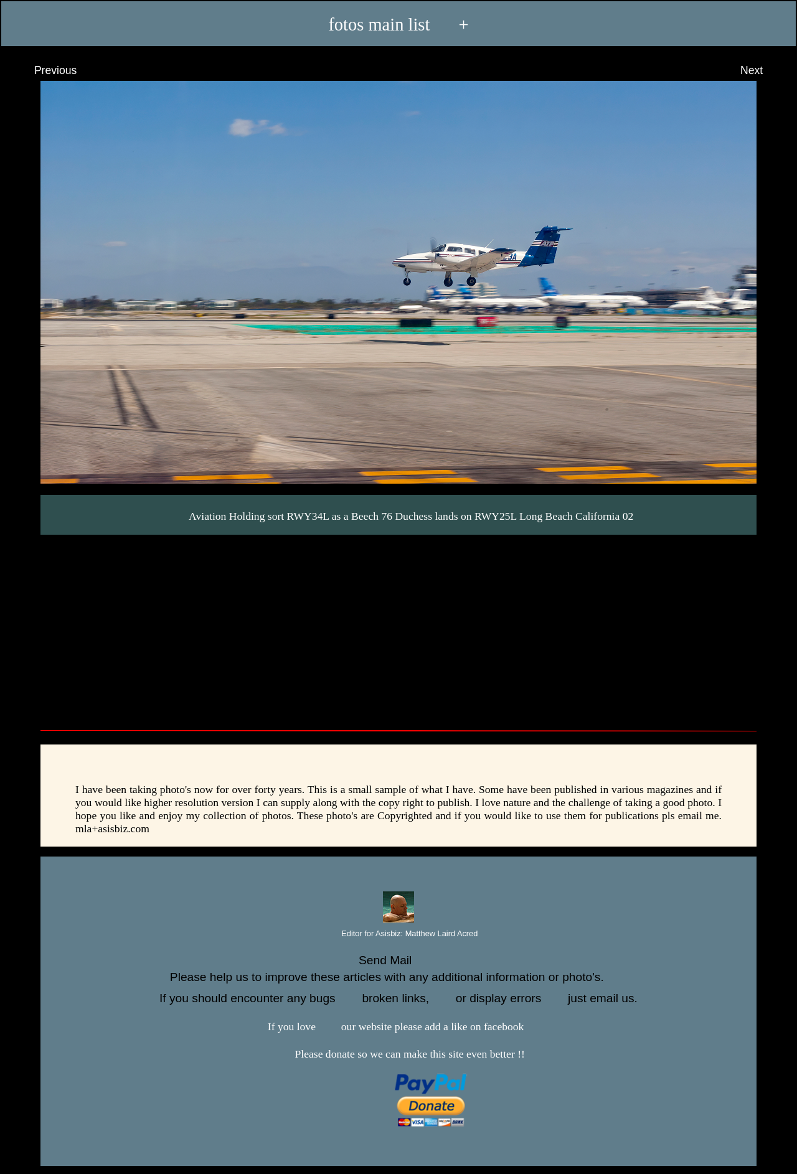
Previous (44, 70)
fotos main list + (398, 24)
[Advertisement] (398, 628)
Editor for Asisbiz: (398, 934)
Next (763, 70)
